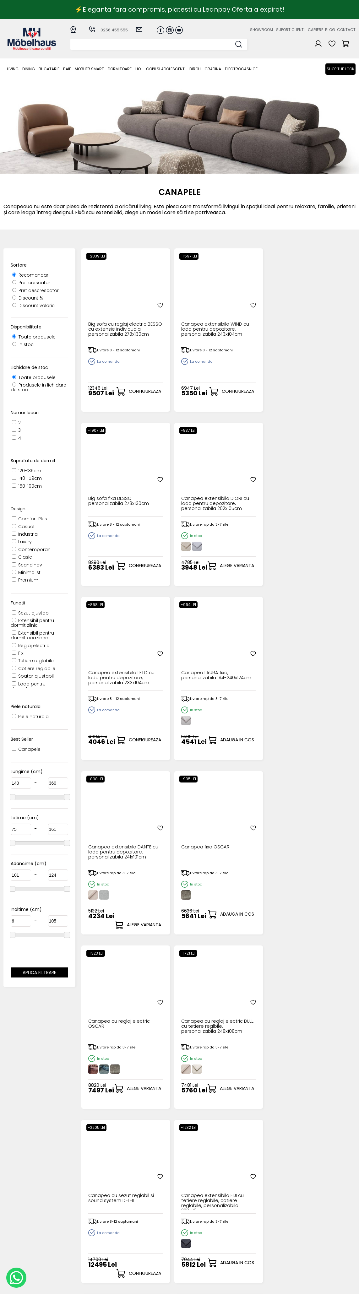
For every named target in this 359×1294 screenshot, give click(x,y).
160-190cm (27, 486)
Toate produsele (34, 337)
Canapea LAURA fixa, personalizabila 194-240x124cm (180, 484)
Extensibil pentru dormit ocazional (32, 635)
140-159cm (27, 478)
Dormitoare (120, 69)
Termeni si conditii (145, 1234)
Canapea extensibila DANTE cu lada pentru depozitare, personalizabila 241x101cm (251, 484)
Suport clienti (290, 29)
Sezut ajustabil (31, 613)
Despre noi (238, 1219)
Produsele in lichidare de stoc (38, 387)
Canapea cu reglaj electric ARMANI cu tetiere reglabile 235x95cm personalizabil (248, 1007)
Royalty (348, 1286)
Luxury (22, 542)
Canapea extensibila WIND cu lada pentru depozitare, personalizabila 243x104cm (180, 310)
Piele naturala (30, 716)
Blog (330, 29)
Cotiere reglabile (33, 668)
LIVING (13, 69)
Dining (28, 69)
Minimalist (26, 572)
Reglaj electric (30, 645)
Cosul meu (187, 1239)
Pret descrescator (35, 290)
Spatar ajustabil (33, 676)
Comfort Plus (29, 519)
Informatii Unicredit (146, 1266)
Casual (23, 526)
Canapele (26, 749)
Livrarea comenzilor (147, 1229)
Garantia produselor (148, 1240)
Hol (138, 69)
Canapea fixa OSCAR (319, 479)
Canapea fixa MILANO (181, 1002)
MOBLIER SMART (89, 69)
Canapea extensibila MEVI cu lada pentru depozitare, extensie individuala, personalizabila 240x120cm (180, 833)
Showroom (261, 29)
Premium (25, 580)
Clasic (22, 557)
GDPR (131, 1260)
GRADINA (212, 69)
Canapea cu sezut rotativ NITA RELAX (109, 1005)
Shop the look (340, 69)
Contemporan (31, 549)
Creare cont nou (194, 1219)
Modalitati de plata (147, 1224)
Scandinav (27, 565)
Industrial (25, 534)
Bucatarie (49, 69)
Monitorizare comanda (139, 1248)
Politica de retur (143, 1255)
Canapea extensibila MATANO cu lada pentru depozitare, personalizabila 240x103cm (250, 833)
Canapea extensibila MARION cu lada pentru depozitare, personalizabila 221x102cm (319, 833)
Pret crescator (31, 282)
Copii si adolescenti (166, 69)
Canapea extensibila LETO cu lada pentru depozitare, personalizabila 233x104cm (111, 484)
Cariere (315, 29)
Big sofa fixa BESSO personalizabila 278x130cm (247, 310)
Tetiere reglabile (33, 661)
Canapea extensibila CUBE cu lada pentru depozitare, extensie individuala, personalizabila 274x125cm (111, 833)
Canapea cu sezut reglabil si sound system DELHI (247, 658)
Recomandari (30, 275)
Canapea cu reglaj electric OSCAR (109, 656)
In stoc (23, 344)
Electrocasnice (241, 69)
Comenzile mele (194, 1244)
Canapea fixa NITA (316, 1002)
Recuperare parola (197, 1229)
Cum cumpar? (141, 1219)
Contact (346, 29)
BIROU (195, 69)
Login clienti (188, 1224)
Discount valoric (33, 305)
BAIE (67, 69)
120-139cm (26, 471)
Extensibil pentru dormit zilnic (32, 622)
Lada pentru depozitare (28, 686)
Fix (17, 653)
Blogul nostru (241, 1234)
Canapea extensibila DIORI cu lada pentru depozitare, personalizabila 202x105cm (319, 310)
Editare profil (189, 1250)
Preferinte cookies (246, 1245)
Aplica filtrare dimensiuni (39, 973)
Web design (319, 1286)
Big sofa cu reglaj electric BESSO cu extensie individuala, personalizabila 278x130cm (110, 310)
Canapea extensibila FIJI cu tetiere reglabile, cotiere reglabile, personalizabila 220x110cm (319, 658)
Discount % (27, 298)
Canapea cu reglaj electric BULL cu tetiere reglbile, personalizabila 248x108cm (182, 658)
